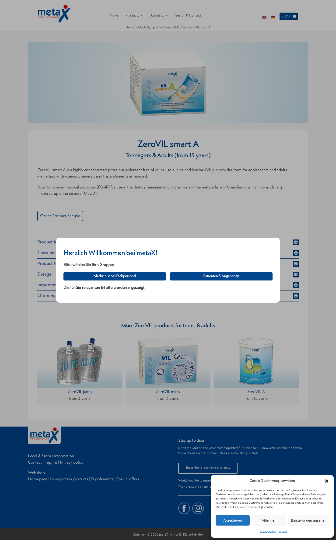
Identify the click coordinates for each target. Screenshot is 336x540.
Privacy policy (268, 531)
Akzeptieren (232, 520)
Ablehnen (269, 520)
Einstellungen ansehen (308, 520)
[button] (326, 481)
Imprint (283, 531)
